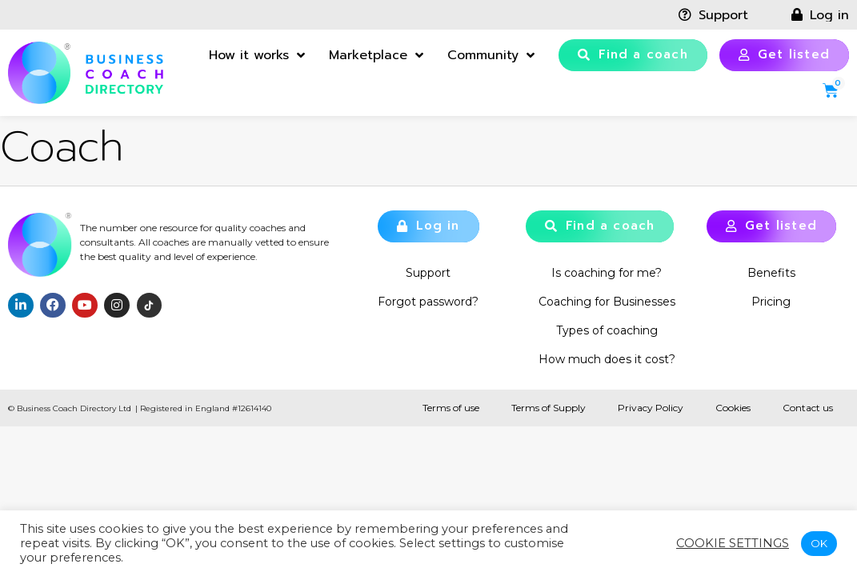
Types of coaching (607, 330)
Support (428, 273)
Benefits (771, 273)
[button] (633, 55)
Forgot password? (428, 301)
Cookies (733, 408)
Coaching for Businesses (607, 301)
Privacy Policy (650, 408)
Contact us (808, 408)
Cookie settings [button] (732, 543)
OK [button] (819, 543)
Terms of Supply (548, 408)
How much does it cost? (607, 359)
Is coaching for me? (606, 273)
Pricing (771, 301)
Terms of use (450, 408)
